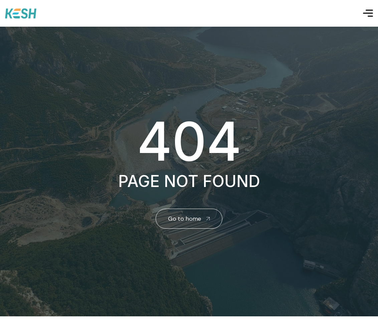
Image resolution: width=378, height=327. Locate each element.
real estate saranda (2, 322)
